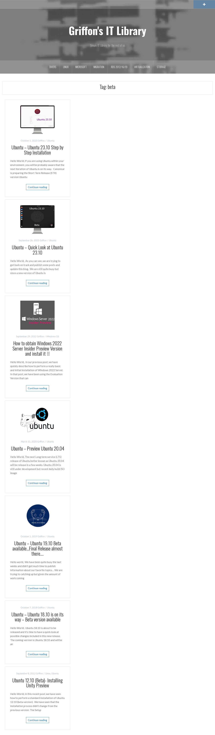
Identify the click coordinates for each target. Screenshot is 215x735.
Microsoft (81, 67)
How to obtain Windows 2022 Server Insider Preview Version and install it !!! (37, 348)
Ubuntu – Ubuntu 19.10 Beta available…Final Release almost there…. (37, 548)
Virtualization (142, 67)
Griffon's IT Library (107, 30)
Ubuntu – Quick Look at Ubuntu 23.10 (37, 250)
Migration (99, 67)
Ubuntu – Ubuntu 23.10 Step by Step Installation (37, 150)
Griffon (41, 140)
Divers (52, 67)
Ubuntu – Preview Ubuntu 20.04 (37, 448)
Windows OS (52, 336)
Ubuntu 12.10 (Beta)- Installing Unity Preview (37, 683)
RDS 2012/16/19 (119, 67)
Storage (161, 67)
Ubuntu (50, 140)
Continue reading (37, 187)
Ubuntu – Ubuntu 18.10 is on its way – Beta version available (37, 617)
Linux (66, 67)
